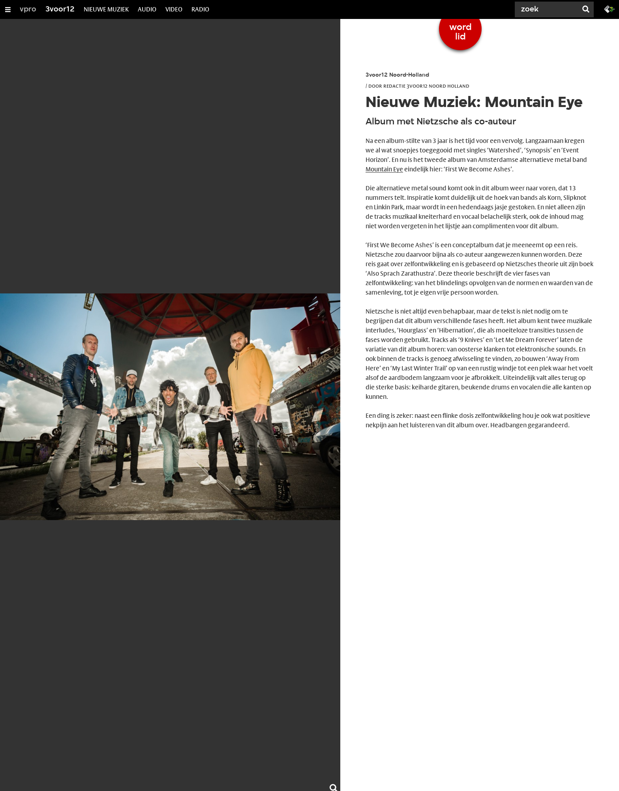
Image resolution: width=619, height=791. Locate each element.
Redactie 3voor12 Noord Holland (426, 86)
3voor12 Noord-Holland (397, 75)
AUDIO (147, 9)
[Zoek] (548, 9)
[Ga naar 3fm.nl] (609, 9)
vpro (28, 9)
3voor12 (60, 9)
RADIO (200, 9)
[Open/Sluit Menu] (8, 9)
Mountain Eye (384, 169)
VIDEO (173, 9)
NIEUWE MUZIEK (106, 9)
